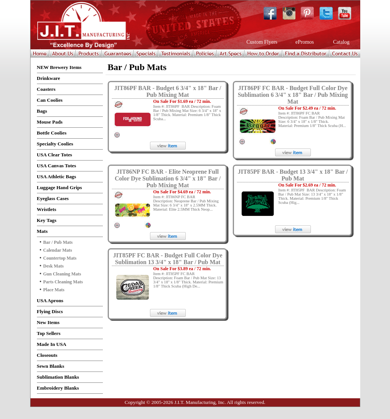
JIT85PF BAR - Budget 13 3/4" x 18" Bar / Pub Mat (293, 175)
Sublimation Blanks (58, 377)
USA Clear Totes (54, 155)
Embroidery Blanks (58, 388)
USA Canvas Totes (56, 165)
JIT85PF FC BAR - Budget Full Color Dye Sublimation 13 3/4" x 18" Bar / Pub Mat (167, 258)
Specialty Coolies (55, 144)
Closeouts (47, 355)
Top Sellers (49, 333)
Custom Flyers (261, 42)
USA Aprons (50, 300)
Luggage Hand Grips (59, 187)
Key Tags (47, 220)
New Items (48, 322)
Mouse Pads (50, 122)
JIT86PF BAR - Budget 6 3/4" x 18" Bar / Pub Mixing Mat (167, 91)
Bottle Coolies (52, 133)
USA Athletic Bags (56, 176)
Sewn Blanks (50, 366)
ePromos (304, 42)
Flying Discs (50, 311)
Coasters (46, 89)
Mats (42, 231)
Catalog (341, 42)
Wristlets (47, 209)
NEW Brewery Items (59, 67)
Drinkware (48, 78)
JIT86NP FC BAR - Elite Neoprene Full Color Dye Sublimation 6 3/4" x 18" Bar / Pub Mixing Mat (167, 178)
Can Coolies (50, 100)
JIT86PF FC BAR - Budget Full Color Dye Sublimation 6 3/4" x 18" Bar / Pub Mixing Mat (293, 95)
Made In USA (52, 344)
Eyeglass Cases (53, 198)
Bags (42, 111)
